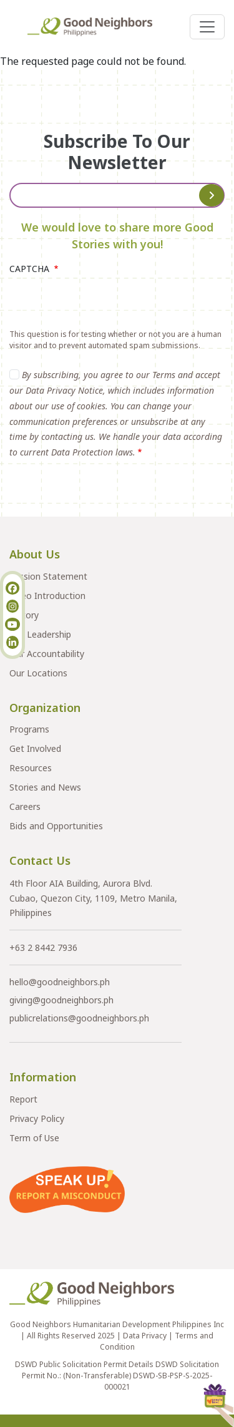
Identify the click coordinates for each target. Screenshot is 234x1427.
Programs (29, 729)
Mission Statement (48, 576)
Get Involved (35, 748)
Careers (25, 806)
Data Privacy (145, 1335)
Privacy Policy (36, 1118)
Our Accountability (46, 654)
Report (23, 1099)
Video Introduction (47, 595)
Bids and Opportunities (56, 826)
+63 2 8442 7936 (43, 947)
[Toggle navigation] (207, 26)
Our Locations (38, 673)
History (24, 615)
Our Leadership (40, 634)
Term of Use (34, 1138)
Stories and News (45, 787)
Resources (30, 768)
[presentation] (104, 304)
